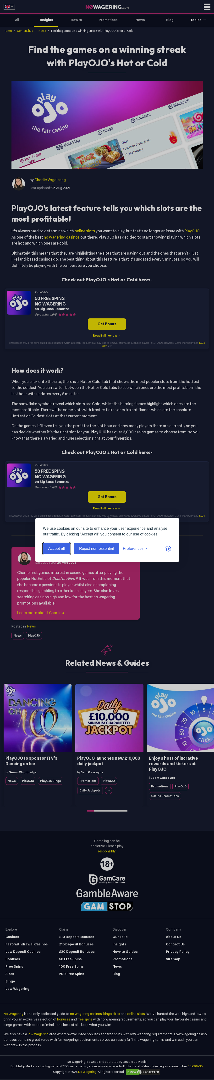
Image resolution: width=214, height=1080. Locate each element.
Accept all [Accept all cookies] (56, 548)
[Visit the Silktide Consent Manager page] (168, 548)
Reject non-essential (96, 548)
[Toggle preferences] (135, 549)
